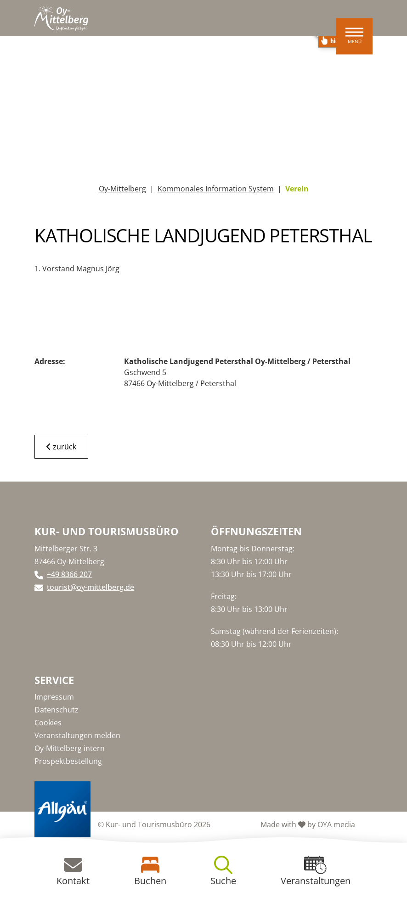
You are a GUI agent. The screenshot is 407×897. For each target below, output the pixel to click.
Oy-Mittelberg (122, 189)
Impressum (54, 697)
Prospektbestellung (68, 761)
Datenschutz (56, 710)
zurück (61, 447)
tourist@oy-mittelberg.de (90, 587)
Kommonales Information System (216, 189)
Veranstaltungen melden (77, 735)
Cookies (48, 723)
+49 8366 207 (69, 574)
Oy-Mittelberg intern (69, 748)
